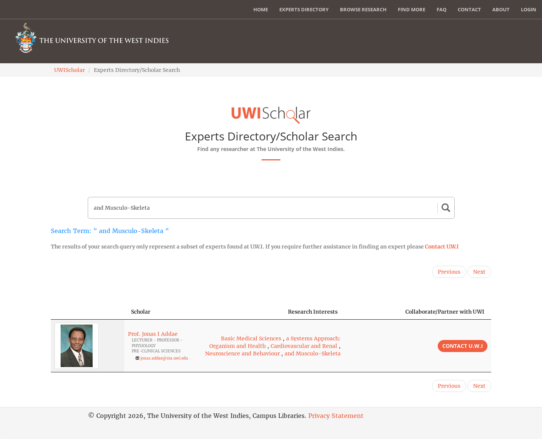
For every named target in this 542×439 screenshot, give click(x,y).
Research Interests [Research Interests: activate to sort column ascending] (313, 311)
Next (479, 271)
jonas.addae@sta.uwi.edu (164, 358)
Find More (411, 9)
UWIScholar (69, 70)
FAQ (441, 9)
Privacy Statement (336, 415)
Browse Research (363, 9)
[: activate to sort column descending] (87, 312)
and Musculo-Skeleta (313, 353)
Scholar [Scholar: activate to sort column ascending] (141, 311)
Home (260, 9)
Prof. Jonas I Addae (153, 334)
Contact (469, 9)
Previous (449, 271)
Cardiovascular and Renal (304, 346)
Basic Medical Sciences (251, 338)
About (501, 9)
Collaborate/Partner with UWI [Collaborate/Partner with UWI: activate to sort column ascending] (444, 311)
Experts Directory (304, 9)
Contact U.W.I (442, 246)
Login (528, 9)
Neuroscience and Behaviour (242, 353)
